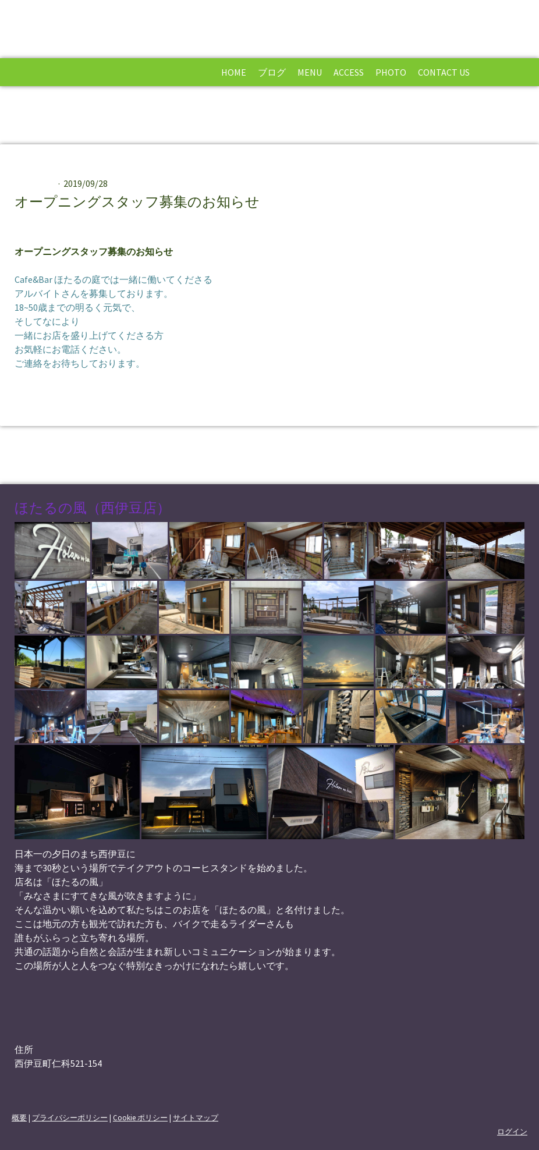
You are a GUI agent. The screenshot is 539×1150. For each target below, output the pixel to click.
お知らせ (36, 183)
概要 (19, 1117)
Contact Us (444, 72)
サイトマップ (195, 1117)
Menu (309, 72)
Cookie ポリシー (140, 1117)
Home (233, 72)
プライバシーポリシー (70, 1117)
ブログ (272, 72)
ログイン (512, 1131)
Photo (390, 72)
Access (349, 72)
